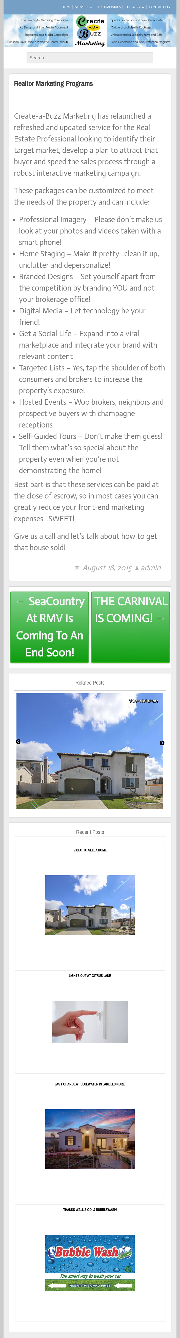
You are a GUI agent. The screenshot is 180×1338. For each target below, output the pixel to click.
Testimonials (109, 7)
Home (66, 7)
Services (82, 7)
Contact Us (159, 7)
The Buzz (133, 7)
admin (151, 567)
